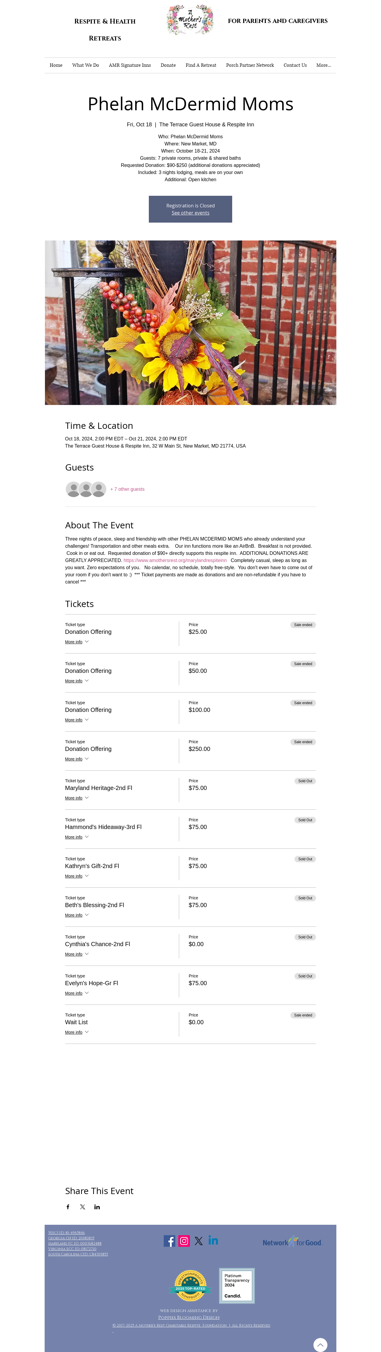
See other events (191, 212)
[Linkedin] (213, 1241)
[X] (198, 1241)
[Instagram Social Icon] (184, 1241)
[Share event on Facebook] (68, 1206)
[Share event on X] (82, 1206)
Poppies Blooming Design (189, 1317)
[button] (85, 65)
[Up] (320, 1345)
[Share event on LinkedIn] (97, 1206)
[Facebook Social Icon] (169, 1241)
